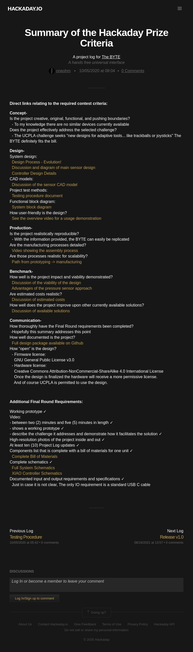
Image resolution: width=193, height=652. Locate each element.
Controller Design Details (34, 173)
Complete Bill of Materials (34, 456)
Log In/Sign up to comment (34, 598)
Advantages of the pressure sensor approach (52, 288)
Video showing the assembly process (45, 250)
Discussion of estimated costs (38, 299)
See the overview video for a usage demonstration (56, 218)
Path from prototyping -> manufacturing (47, 262)
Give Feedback (85, 624)
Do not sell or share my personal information (96, 630)
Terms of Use (112, 624)
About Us (25, 624)
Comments (132, 71)
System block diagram (31, 207)
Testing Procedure (26, 537)
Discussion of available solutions (41, 311)
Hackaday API (164, 624)
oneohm (60, 71)
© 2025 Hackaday (96, 639)
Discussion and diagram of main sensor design (53, 167)
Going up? (96, 612)
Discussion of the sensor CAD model (44, 185)
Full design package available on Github (47, 343)
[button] (179, 8)
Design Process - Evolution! (36, 162)
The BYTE (111, 57)
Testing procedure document (37, 196)
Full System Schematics (33, 468)
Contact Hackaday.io (53, 624)
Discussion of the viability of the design (46, 283)
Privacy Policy (138, 624)
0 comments (50, 542)
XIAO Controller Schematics (37, 473)
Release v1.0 (171, 537)
